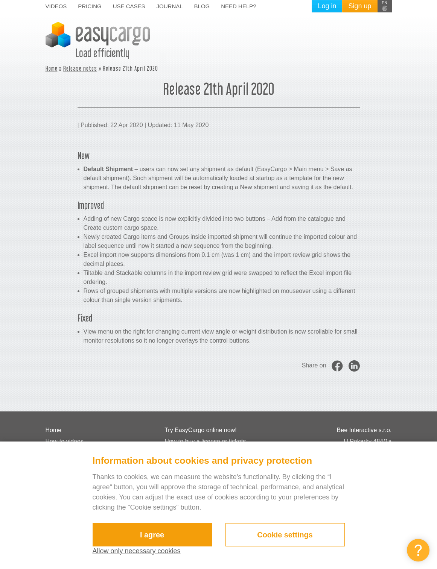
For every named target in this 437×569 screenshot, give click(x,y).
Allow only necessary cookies (137, 551)
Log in (327, 6)
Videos (56, 6)
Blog (202, 6)
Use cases (129, 6)
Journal (170, 6)
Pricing (90, 6)
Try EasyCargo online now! (200, 430)
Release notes (80, 68)
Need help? (238, 6)
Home (52, 68)
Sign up (359, 6)
